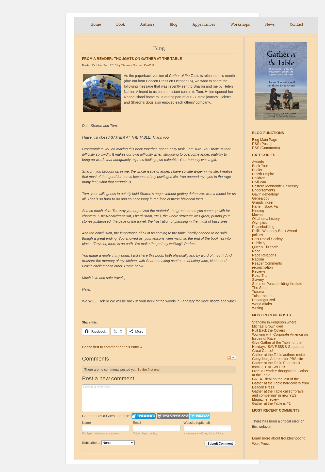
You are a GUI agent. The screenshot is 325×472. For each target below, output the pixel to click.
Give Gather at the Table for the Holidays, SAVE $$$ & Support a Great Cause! (278, 346)
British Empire (263, 174)
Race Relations (264, 255)
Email (137, 423)
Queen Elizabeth (265, 247)
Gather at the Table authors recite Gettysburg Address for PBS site (278, 357)
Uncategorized (263, 300)
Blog (173, 24)
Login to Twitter (200, 416)
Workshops (240, 24)
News (270, 24)
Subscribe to (108, 443)
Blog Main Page (264, 140)
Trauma (258, 292)
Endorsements (263, 190)
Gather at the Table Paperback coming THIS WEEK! (276, 365)
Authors (147, 24)
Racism (258, 259)
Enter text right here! (157, 398)
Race (256, 251)
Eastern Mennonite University (275, 186)
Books (257, 170)
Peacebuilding (263, 227)
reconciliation (262, 267)
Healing (258, 210)
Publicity (258, 243)
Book (120, 24)
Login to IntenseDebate (144, 416)
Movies (257, 215)
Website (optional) (197, 423)
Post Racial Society (267, 239)
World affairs (262, 304)
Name (86, 423)
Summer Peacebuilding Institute (277, 284)
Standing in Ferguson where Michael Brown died (274, 324)
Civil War (259, 182)
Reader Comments (267, 263)
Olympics (259, 223)
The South (260, 288)
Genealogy (260, 198)
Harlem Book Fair (266, 206)
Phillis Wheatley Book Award (274, 231)
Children (258, 178)
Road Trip (260, 275)
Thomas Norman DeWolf (137, 65)
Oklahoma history (266, 219)
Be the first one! (148, 369)
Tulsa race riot (263, 296)
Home (95, 24)
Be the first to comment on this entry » (112, 347)
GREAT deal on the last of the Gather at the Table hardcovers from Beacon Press (280, 383)
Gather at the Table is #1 (271, 403)
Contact (296, 24)
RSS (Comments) (266, 148)
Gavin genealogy (265, 194)
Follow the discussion (231, 357)
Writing (257, 308)
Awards (258, 162)
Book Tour (260, 166)
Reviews (259, 271)
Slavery (258, 280)
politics (257, 235)
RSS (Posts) (262, 144)
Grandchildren (263, 202)
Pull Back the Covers (268, 330)
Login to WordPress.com (173, 416)
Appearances (203, 24)
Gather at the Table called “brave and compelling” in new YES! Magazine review (278, 395)
